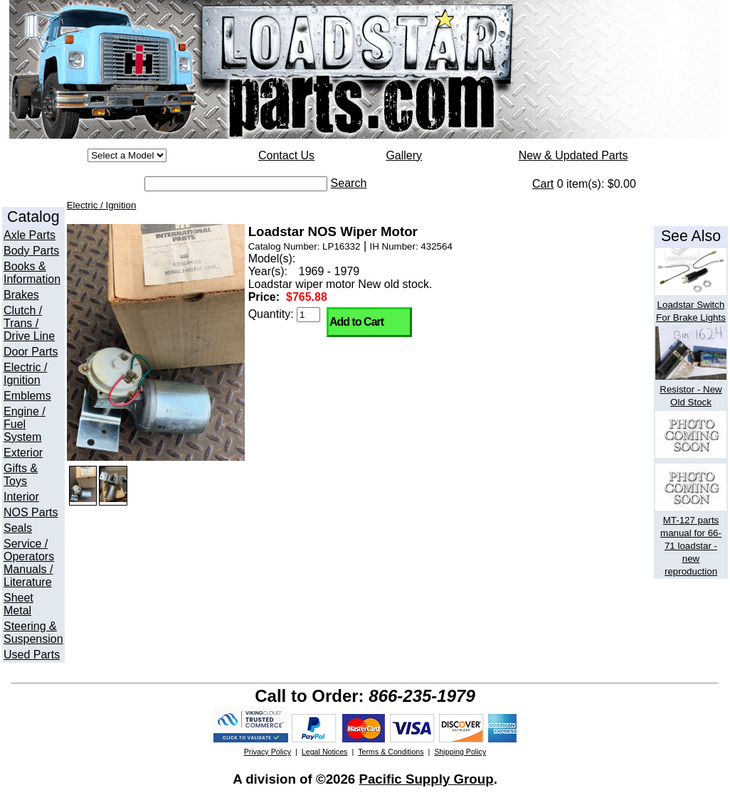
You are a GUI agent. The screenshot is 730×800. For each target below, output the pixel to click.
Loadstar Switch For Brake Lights (690, 305)
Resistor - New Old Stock (690, 389)
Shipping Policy (460, 751)
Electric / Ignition (25, 373)
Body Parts (31, 251)
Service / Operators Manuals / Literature (29, 563)
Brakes (21, 295)
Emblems (27, 396)
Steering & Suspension (33, 632)
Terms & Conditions (390, 751)
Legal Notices (325, 751)
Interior (21, 497)
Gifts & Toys (21, 474)
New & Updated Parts (573, 155)
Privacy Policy (267, 751)
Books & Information (32, 272)
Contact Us (286, 155)
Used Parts (32, 655)
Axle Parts (29, 235)
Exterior (23, 453)
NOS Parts (31, 512)
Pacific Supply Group (426, 779)
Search (349, 183)
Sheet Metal (18, 604)
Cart (543, 184)
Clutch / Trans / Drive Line (29, 323)
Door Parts (31, 352)
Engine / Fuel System (25, 424)
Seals (18, 528)
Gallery (404, 155)
